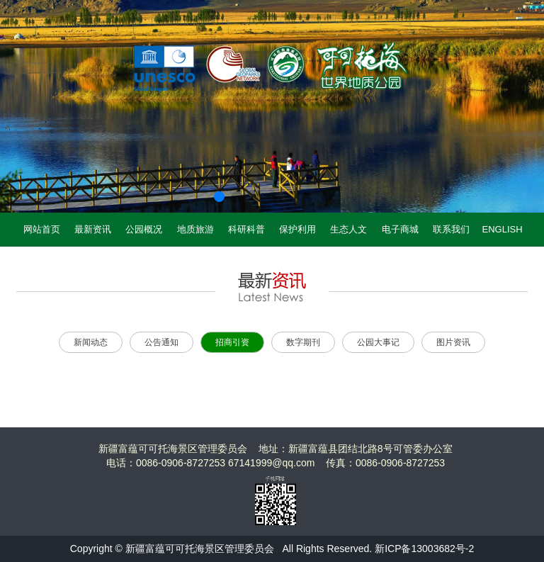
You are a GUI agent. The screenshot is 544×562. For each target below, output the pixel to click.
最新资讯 (92, 229)
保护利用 (297, 229)
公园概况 (143, 229)
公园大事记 (378, 342)
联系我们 (451, 229)
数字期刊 (303, 342)
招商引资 (232, 342)
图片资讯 (453, 342)
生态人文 (348, 229)
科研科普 (246, 229)
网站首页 (41, 229)
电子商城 (400, 229)
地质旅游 (195, 229)
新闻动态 (91, 342)
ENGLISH (502, 229)
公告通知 (161, 342)
